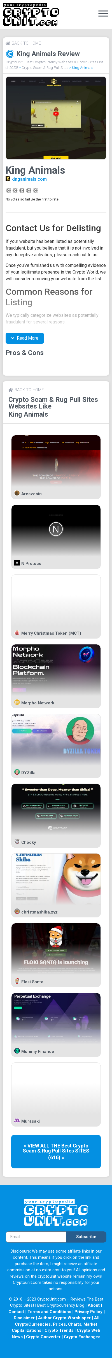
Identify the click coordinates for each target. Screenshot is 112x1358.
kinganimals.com (29, 179)
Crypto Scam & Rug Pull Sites (45, 68)
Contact (16, 1311)
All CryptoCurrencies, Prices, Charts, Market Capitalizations (55, 1324)
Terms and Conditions (49, 1311)
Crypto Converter (43, 1336)
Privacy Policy (88, 1311)
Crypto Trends (59, 1330)
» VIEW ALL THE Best (48, 1146)
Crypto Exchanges (82, 1336)
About (94, 1305)
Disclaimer (24, 1317)
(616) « (56, 1157)
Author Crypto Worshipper (64, 1317)
